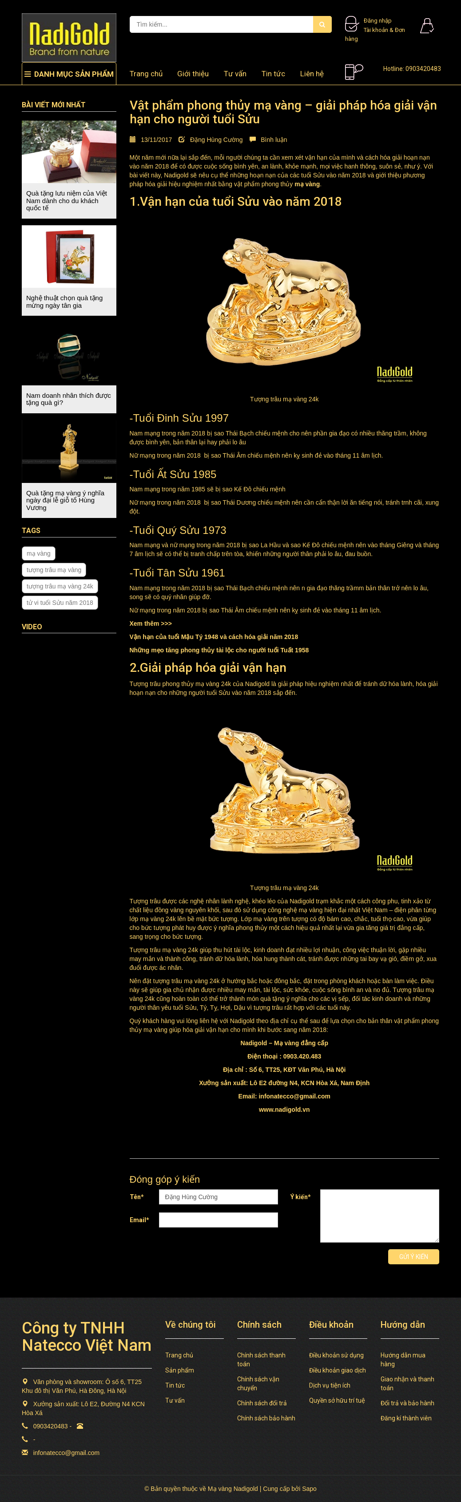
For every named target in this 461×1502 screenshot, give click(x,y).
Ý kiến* (300, 1196)
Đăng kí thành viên (406, 1418)
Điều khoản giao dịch (337, 1370)
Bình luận (268, 139)
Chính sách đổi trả (262, 1403)
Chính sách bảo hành (266, 1418)
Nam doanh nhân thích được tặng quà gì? (68, 399)
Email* (139, 1220)
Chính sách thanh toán (261, 1360)
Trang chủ (179, 1355)
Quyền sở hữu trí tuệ (337, 1400)
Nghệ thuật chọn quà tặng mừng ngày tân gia (64, 301)
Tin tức (175, 1385)
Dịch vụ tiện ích (329, 1385)
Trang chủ (146, 73)
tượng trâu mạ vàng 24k (60, 586)
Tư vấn (235, 73)
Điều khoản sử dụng (336, 1355)
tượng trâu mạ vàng (54, 569)
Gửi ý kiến (413, 1256)
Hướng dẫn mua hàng (403, 1360)
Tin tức (273, 73)
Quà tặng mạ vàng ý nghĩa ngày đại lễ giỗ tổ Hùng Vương (65, 500)
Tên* (137, 1196)
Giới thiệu (193, 73)
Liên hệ (312, 73)
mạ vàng (39, 553)
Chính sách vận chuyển (258, 1384)
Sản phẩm (179, 1370)
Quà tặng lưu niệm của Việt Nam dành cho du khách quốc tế (66, 200)
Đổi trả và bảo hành (407, 1403)
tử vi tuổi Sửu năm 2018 (60, 602)
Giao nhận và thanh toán (407, 1384)
